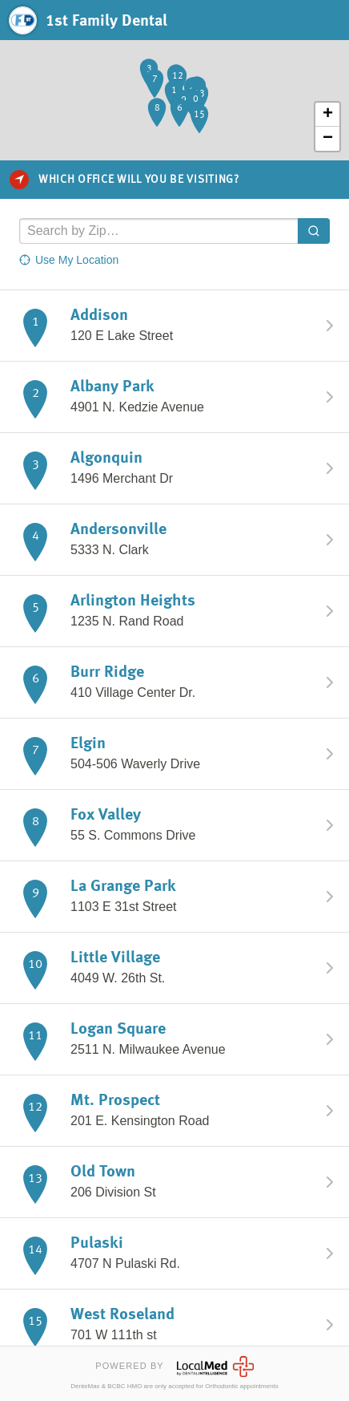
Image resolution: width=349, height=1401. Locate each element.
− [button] (328, 139)
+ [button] (328, 115)
